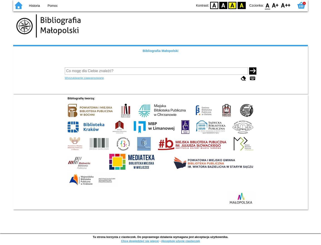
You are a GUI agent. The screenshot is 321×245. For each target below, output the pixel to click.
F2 (286, 5)
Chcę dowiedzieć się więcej (140, 241)
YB (232, 5)
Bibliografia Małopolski (160, 51)
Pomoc (53, 5)
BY (241, 5)
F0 (267, 5)
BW (223, 5)
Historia (34, 5)
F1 (275, 5)
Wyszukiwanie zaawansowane (84, 78)
